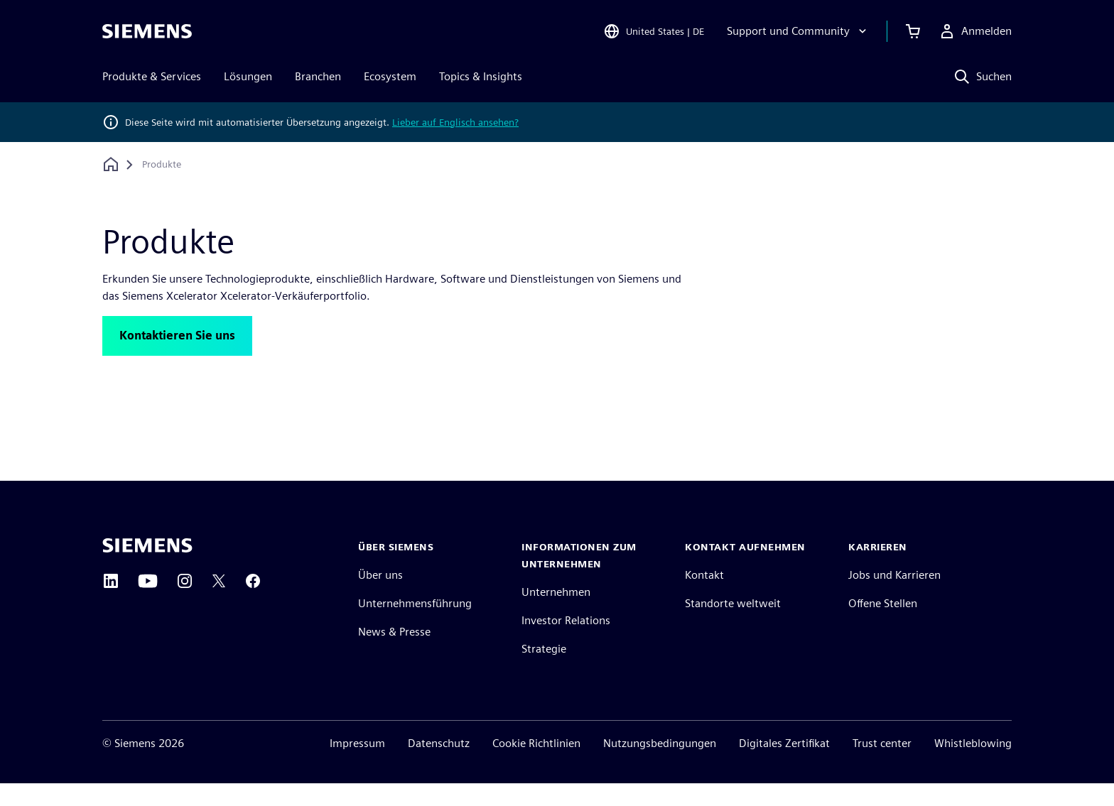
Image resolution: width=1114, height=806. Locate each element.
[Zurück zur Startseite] (110, 164)
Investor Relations (565, 643)
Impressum (357, 766)
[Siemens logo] (147, 31)
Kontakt (704, 597)
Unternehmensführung (415, 626)
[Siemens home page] (147, 568)
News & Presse (394, 654)
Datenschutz (439, 766)
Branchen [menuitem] (318, 76)
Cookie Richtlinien (536, 766)
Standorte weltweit (733, 626)
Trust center (882, 766)
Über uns (380, 597)
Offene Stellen (882, 626)
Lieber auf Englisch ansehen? (455, 122)
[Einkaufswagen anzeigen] (913, 31)
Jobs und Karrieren (894, 597)
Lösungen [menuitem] (248, 76)
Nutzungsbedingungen (659, 766)
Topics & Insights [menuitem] (480, 76)
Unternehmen (555, 614)
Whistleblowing (973, 766)
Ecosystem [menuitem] (390, 76)
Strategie (543, 671)
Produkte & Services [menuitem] (151, 76)
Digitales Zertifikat (784, 766)
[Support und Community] (798, 31)
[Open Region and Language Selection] (653, 31)
